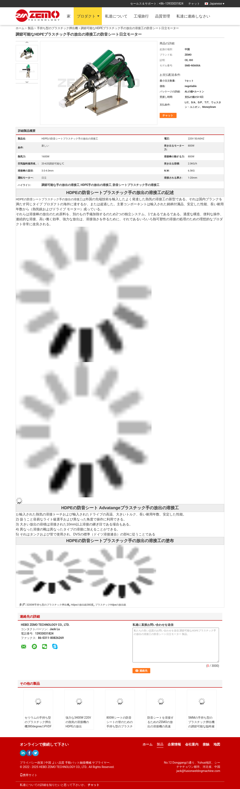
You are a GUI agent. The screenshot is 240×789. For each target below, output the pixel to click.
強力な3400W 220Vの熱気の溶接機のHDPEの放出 (78, 722)
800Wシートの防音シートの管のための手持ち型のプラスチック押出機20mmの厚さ (119, 726)
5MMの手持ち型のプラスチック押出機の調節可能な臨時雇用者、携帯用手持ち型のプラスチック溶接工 (201, 728)
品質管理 (162, 16)
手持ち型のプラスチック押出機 (57, 28)
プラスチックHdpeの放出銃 (110, 604)
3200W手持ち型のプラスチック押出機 (47, 604)
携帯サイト (28, 775)
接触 (206, 744)
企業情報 (174, 744)
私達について (116, 16)
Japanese (216, 3)
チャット (194, 3)
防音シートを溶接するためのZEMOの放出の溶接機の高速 (160, 722)
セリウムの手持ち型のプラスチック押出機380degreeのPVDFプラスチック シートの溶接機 (38, 726)
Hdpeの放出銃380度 (82, 604)
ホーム (20, 28)
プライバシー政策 (31, 762)
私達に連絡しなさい (193, 16)
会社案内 (191, 744)
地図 (216, 744)
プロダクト (86, 16)
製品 (31, 28)
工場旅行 (141, 16)
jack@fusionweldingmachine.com (198, 771)
